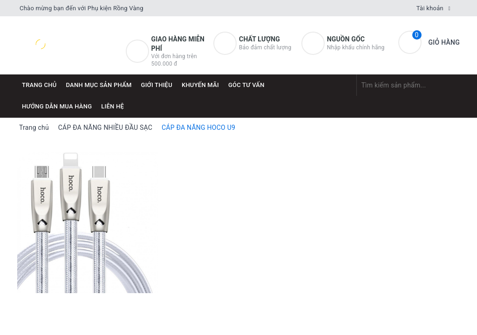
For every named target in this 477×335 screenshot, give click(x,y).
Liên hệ (112, 106)
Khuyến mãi (200, 84)
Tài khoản (429, 8)
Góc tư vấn (246, 84)
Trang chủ (39, 84)
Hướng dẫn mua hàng (57, 106)
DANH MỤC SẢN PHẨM (99, 84)
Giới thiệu (156, 84)
